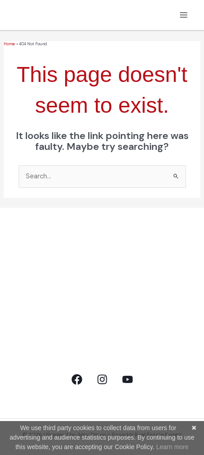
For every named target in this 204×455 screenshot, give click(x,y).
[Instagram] (102, 379)
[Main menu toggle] (183, 14)
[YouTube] (127, 379)
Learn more (172, 446)
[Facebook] (76, 379)
